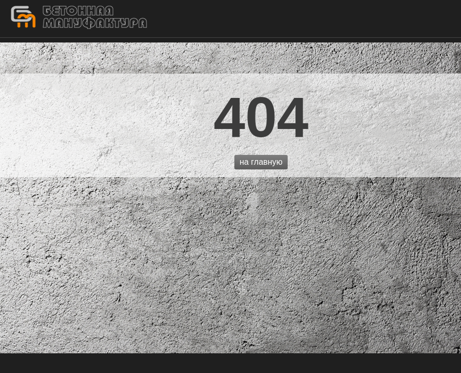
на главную (261, 161)
